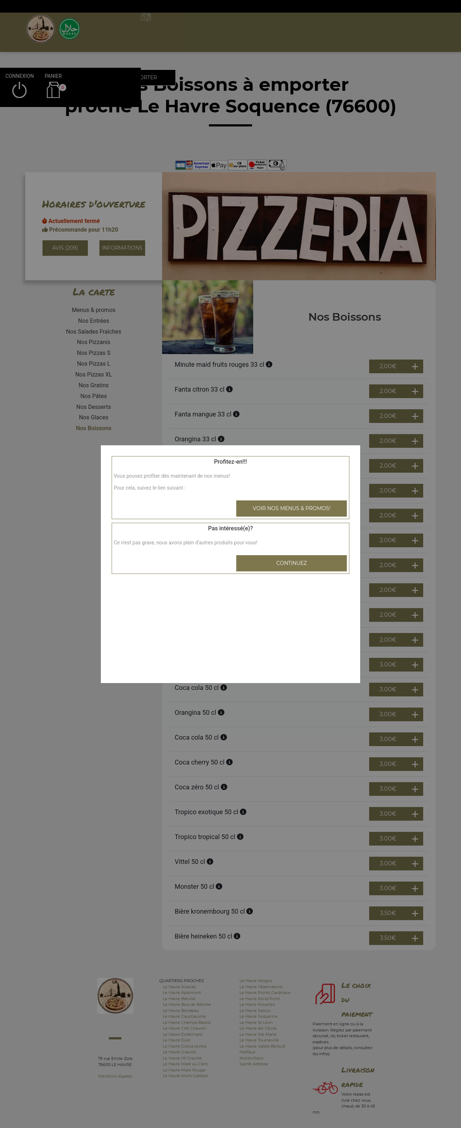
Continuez (291, 563)
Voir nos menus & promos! (292, 508)
